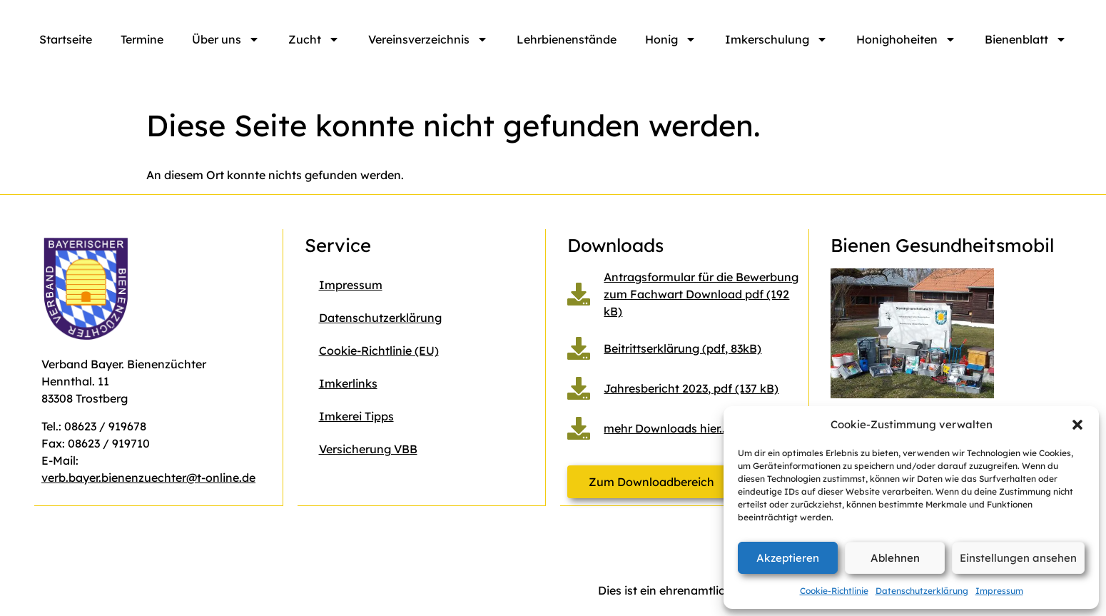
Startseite (65, 39)
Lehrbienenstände (567, 39)
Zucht (314, 39)
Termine (142, 39)
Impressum (999, 590)
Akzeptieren (787, 558)
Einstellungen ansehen (1018, 558)
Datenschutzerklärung (922, 590)
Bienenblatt (1026, 39)
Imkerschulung (776, 39)
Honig (670, 39)
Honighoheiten (906, 39)
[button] (1077, 425)
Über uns (226, 39)
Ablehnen (895, 558)
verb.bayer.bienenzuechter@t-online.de (148, 477)
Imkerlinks (348, 383)
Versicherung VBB (368, 449)
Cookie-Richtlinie (834, 590)
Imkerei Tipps (356, 416)
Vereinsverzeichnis (428, 39)
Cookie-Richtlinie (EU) (379, 350)
